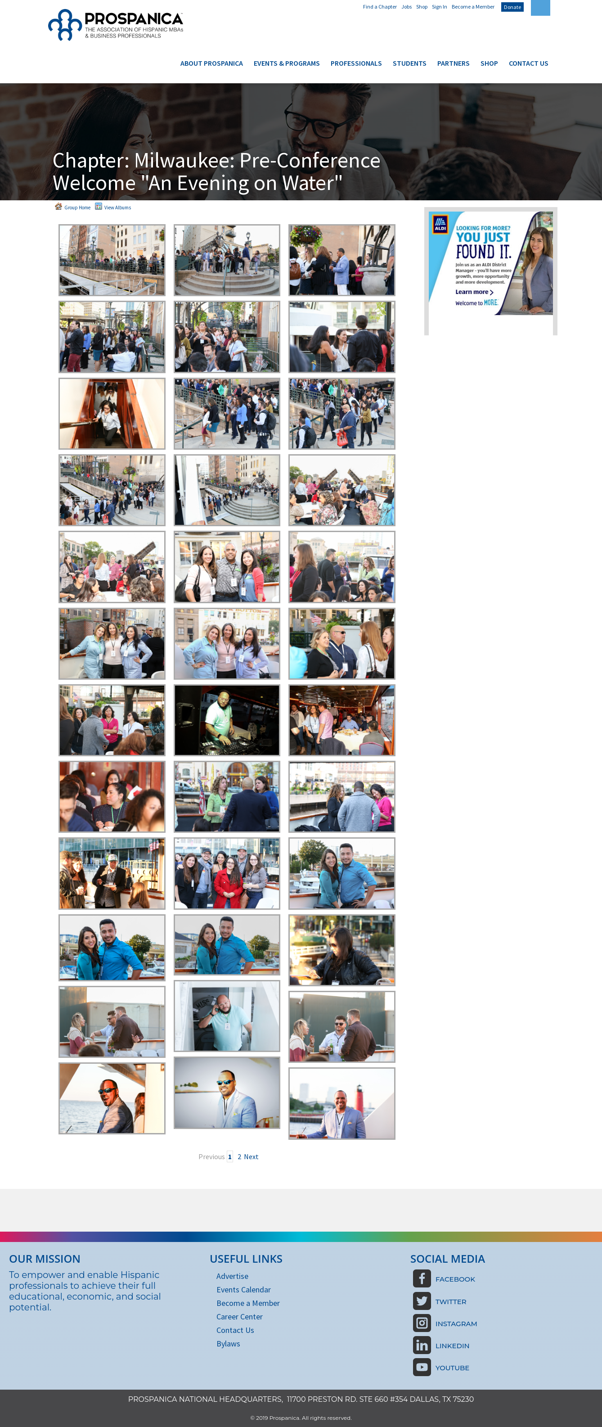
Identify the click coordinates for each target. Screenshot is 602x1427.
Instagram (456, 1323)
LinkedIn (453, 1345)
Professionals (356, 63)
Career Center (239, 1316)
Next (251, 1156)
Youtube (452, 1368)
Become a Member (473, 6)
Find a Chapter (380, 6)
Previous (211, 1156)
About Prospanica (211, 63)
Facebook (455, 1279)
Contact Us (528, 63)
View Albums (113, 207)
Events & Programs (287, 63)
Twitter (451, 1301)
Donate (512, 7)
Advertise (232, 1276)
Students (410, 63)
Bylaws (228, 1343)
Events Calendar (243, 1289)
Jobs (406, 6)
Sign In (439, 6)
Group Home (72, 207)
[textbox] (540, 8)
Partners (453, 63)
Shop (421, 6)
